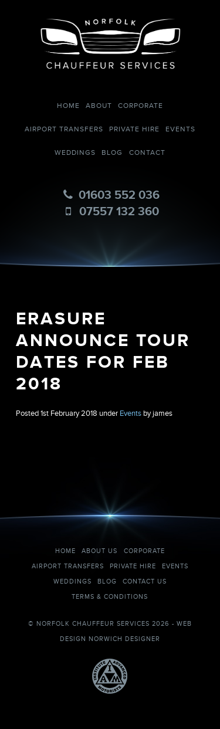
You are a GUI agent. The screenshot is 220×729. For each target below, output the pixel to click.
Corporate (140, 105)
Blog (112, 152)
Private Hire (134, 129)
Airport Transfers (64, 129)
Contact (147, 152)
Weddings (75, 152)
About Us (99, 551)
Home (68, 105)
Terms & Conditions (110, 597)
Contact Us (145, 581)
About (99, 105)
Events (180, 129)
